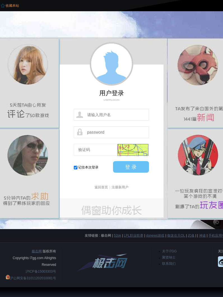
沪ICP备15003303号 (41, 271)
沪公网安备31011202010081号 (33, 278)
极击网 (37, 251)
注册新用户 (120, 187)
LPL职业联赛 (133, 235)
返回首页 (101, 187)
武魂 (191, 235)
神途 (202, 235)
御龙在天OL (176, 235)
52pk (117, 235)
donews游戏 (155, 235)
